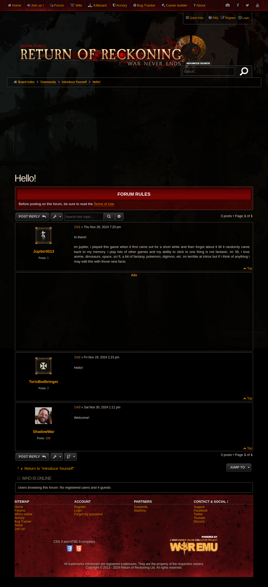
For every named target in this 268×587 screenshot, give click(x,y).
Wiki (79, 5)
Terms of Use (104, 204)
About (200, 5)
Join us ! (37, 5)
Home (16, 5)
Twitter (198, 514)
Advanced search (199, 63)
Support (199, 507)
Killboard (100, 5)
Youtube (199, 518)
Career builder (176, 5)
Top (249, 268)
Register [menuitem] (230, 17)
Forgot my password (88, 514)
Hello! (96, 81)
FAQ (215, 17)
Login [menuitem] (245, 17)
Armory (121, 5)
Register (80, 507)
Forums (20, 510)
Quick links (196, 17)
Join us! (20, 529)
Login (78, 510)
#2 (78, 357)
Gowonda (140, 507)
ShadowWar (43, 432)
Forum (59, 5)
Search (245, 72)
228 (48, 438)
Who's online (23, 514)
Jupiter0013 (43, 251)
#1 (78, 227)
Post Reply (30, 216)
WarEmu (140, 510)
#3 (78, 407)
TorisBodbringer (43, 382)
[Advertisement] (134, 126)
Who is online (36, 478)
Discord (199, 521)
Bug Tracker (146, 5)
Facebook (201, 510)
